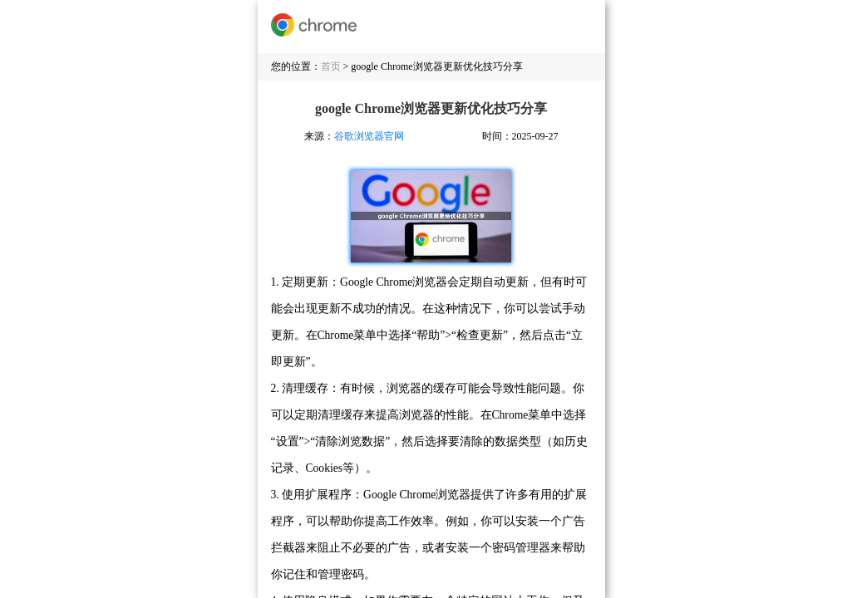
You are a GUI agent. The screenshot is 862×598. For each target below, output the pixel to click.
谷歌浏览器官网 (369, 136)
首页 (331, 66)
